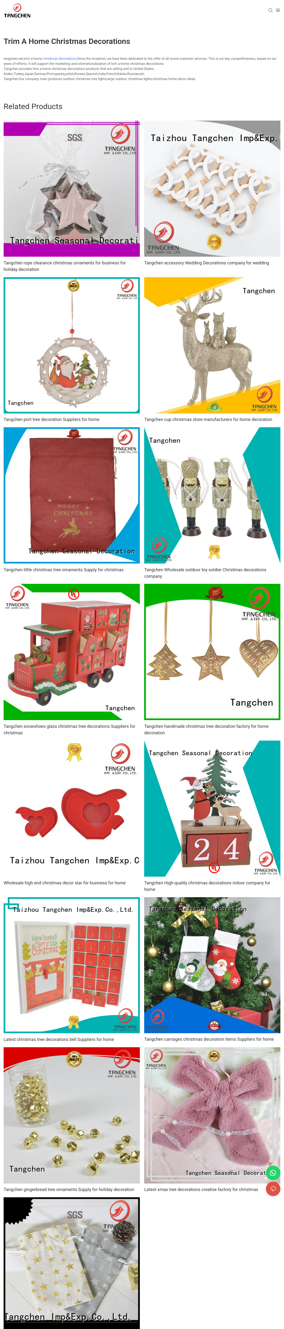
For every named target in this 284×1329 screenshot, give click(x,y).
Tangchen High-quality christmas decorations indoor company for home (207, 886)
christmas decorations (59, 59)
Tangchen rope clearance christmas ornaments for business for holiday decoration (65, 266)
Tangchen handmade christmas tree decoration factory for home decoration (206, 729)
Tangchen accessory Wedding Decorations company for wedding (206, 262)
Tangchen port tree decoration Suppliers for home (51, 419)
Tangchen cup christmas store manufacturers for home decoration (208, 419)
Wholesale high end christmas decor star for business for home (65, 882)
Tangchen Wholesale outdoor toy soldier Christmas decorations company (205, 573)
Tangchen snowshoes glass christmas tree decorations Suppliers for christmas (69, 729)
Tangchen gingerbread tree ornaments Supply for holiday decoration (69, 1189)
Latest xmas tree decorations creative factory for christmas (201, 1189)
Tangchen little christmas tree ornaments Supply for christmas (64, 569)
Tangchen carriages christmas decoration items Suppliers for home (209, 1039)
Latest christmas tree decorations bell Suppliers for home (59, 1039)
